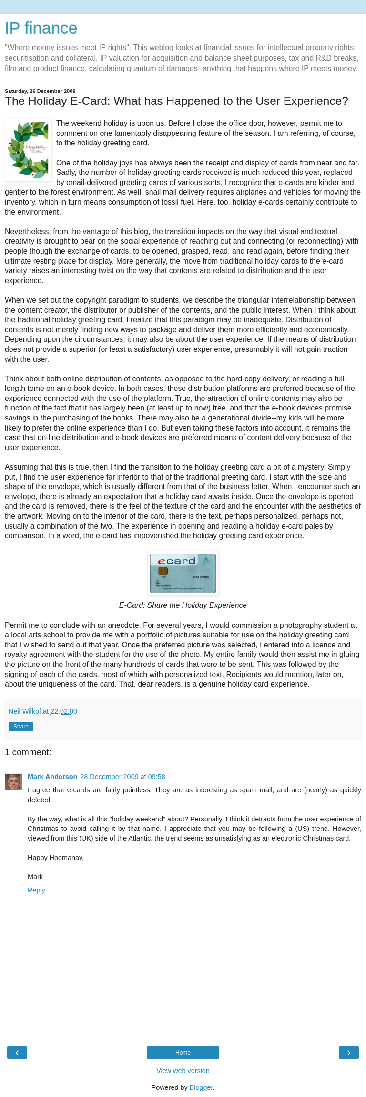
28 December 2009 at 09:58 (122, 776)
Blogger (201, 1087)
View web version (183, 1071)
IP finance (41, 28)
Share (21, 726)
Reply (36, 890)
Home (183, 1052)
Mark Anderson (52, 776)
